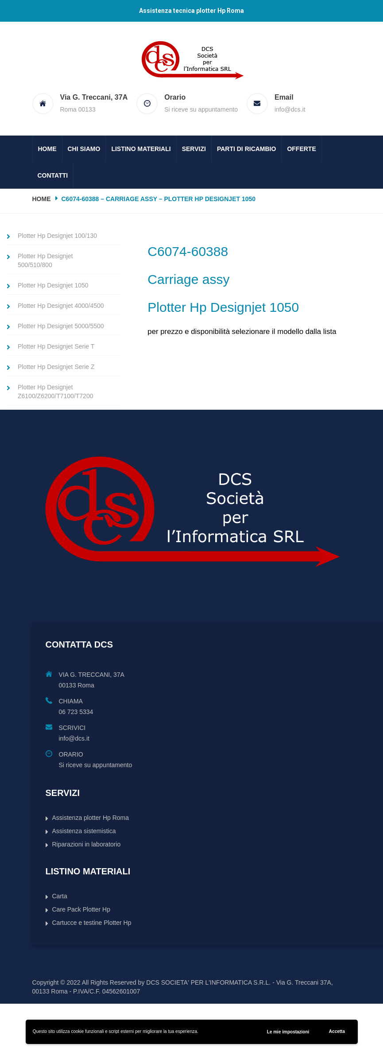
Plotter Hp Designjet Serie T (56, 346)
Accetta (337, 1031)
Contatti (53, 175)
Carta (59, 896)
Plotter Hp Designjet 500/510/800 (45, 260)
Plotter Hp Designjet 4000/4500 (61, 305)
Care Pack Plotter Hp (81, 909)
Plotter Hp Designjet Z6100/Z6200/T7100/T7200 (55, 392)
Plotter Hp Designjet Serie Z (56, 366)
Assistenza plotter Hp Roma (90, 817)
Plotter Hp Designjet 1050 (53, 285)
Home (47, 148)
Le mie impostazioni (288, 1031)
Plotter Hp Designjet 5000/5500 (61, 326)
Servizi (194, 148)
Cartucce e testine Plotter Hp (92, 922)
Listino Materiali (140, 148)
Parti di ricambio (246, 148)
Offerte (301, 148)
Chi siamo (84, 148)
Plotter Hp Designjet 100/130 (57, 235)
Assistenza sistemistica (84, 831)
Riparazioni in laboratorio (86, 844)
